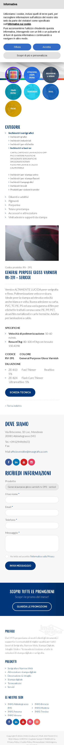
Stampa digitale (15, 679)
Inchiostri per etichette (22, 144)
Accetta (47, 47)
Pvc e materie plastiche (22, 155)
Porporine (14, 205)
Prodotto (10, 481)
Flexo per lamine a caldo (24, 164)
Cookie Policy (26, 742)
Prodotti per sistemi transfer (25, 189)
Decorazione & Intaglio (19, 675)
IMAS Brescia (41, 704)
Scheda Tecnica (20, 392)
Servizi (11, 686)
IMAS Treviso (42, 711)
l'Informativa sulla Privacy (42, 556)
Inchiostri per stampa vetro (24, 174)
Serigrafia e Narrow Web (20, 668)
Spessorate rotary (20, 161)
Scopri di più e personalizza (32, 55)
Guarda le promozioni (32, 606)
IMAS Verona (14, 715)
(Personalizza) (38, 742)
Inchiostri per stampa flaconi (24, 178)
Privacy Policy (13, 742)
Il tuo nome (12, 494)
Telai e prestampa (19, 209)
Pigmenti (14, 200)
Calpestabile (17, 168)
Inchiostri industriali (20, 140)
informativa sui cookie (19, 24)
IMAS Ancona (15, 711)
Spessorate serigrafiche (23, 158)
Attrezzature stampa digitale (22, 672)
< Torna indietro (13, 405)
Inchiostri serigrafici (21, 132)
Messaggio (12, 532)
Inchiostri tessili (18, 185)
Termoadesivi (14, 683)
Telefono (11, 519)
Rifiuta (17, 47)
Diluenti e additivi (19, 196)
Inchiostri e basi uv (20, 148)
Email (9, 506)
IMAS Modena (42, 707)
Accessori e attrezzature (23, 213)
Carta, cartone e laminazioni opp (28, 152)
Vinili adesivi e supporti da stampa (28, 217)
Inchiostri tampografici (21, 182)
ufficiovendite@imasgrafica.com (29, 451)
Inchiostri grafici (18, 136)
